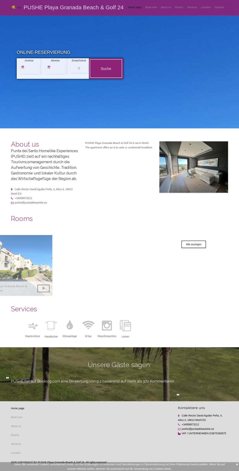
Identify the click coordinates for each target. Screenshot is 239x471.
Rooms (179, 7)
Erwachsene (79, 60)
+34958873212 (21, 198)
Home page (135, 7)
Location (206, 7)
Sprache (219, 7)
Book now (151, 7)
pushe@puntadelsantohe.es (29, 202)
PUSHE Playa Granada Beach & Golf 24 (74, 7)
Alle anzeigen (194, 244)
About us (166, 7)
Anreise (29, 60)
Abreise (55, 60)
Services (192, 7)
